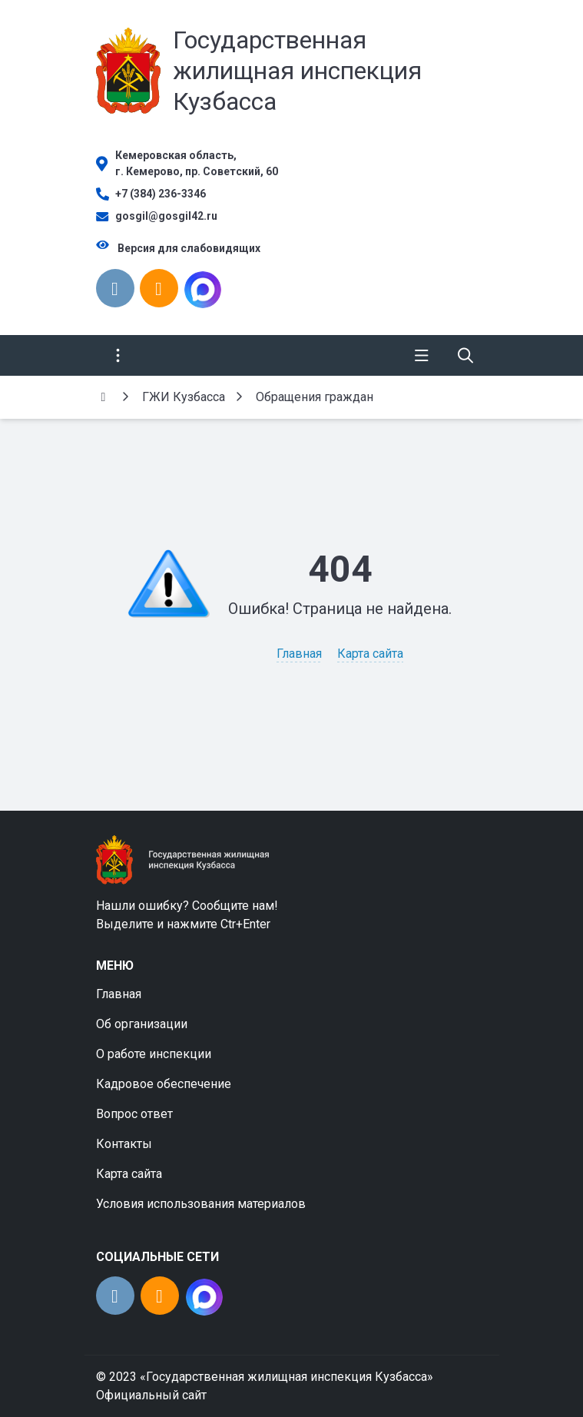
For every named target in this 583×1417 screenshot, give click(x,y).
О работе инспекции (153, 1054)
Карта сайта (370, 653)
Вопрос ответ (134, 1114)
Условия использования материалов (201, 1203)
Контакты (124, 1144)
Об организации (141, 1024)
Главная (299, 653)
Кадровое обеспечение (163, 1084)
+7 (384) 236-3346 (160, 193)
